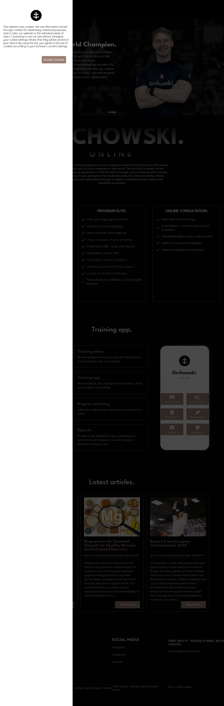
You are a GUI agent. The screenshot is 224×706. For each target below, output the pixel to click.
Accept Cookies (54, 60)
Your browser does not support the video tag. (148, 353)
